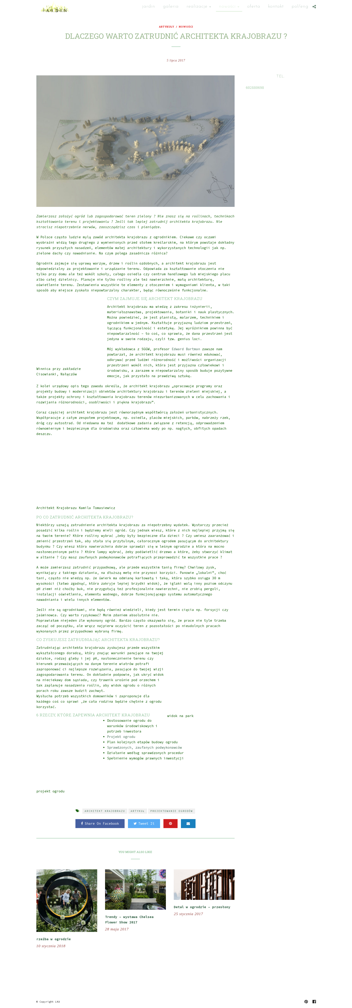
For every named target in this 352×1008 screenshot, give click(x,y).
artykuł (138, 811)
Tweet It (144, 823)
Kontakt (276, 6)
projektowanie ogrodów (171, 811)
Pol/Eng (300, 6)
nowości (227, 6)
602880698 (255, 87)
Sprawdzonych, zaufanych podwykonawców (144, 747)
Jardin (148, 6)
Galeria (171, 6)
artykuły (166, 26)
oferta (253, 6)
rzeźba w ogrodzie (53, 939)
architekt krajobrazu (105, 811)
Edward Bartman (186, 349)
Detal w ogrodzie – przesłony (202, 907)
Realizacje (197, 6)
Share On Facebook (100, 823)
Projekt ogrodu (121, 737)
